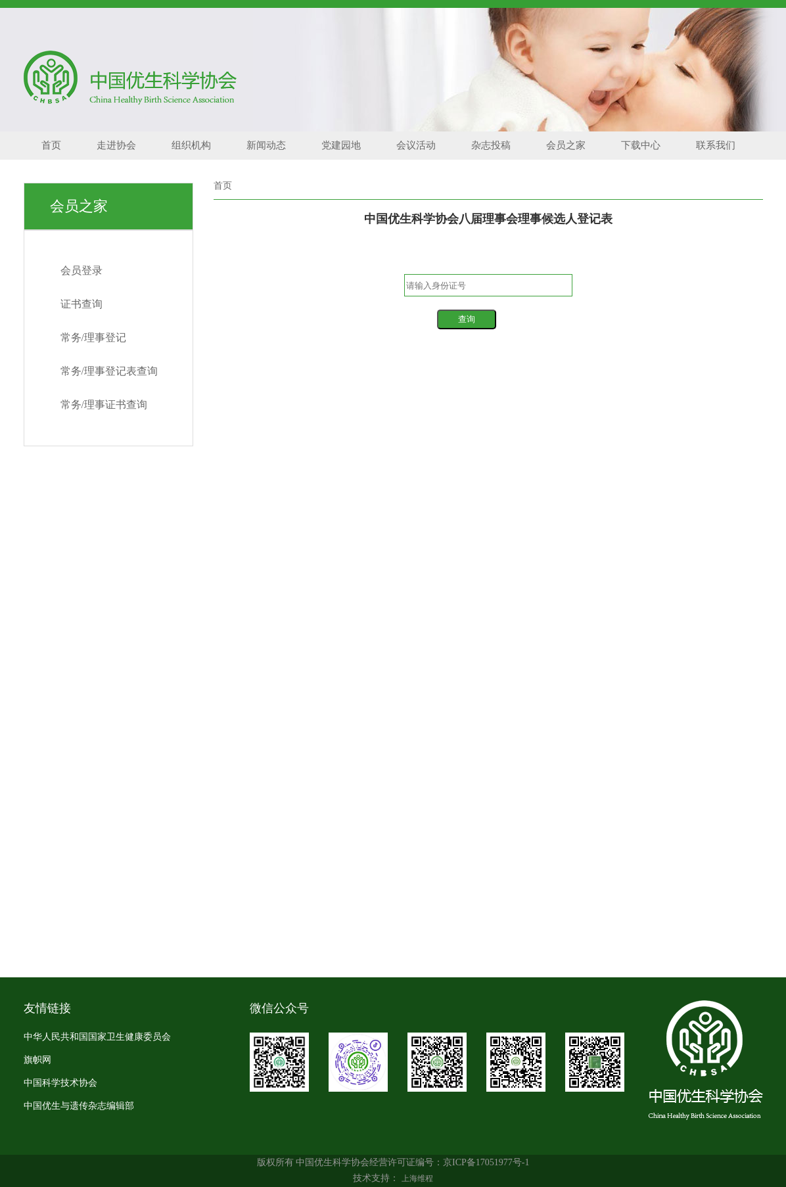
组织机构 (191, 145)
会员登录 (81, 270)
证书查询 (81, 304)
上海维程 (417, 1178)
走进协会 (116, 145)
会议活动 (416, 145)
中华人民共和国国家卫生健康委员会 (97, 1037)
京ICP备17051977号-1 (486, 1162)
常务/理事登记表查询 (109, 371)
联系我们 (715, 145)
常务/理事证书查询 (103, 404)
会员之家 (566, 145)
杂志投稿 (491, 145)
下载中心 (640, 145)
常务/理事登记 (93, 337)
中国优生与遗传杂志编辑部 (79, 1106)
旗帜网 (37, 1060)
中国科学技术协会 (60, 1083)
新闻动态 (266, 145)
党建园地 (341, 145)
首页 (51, 145)
